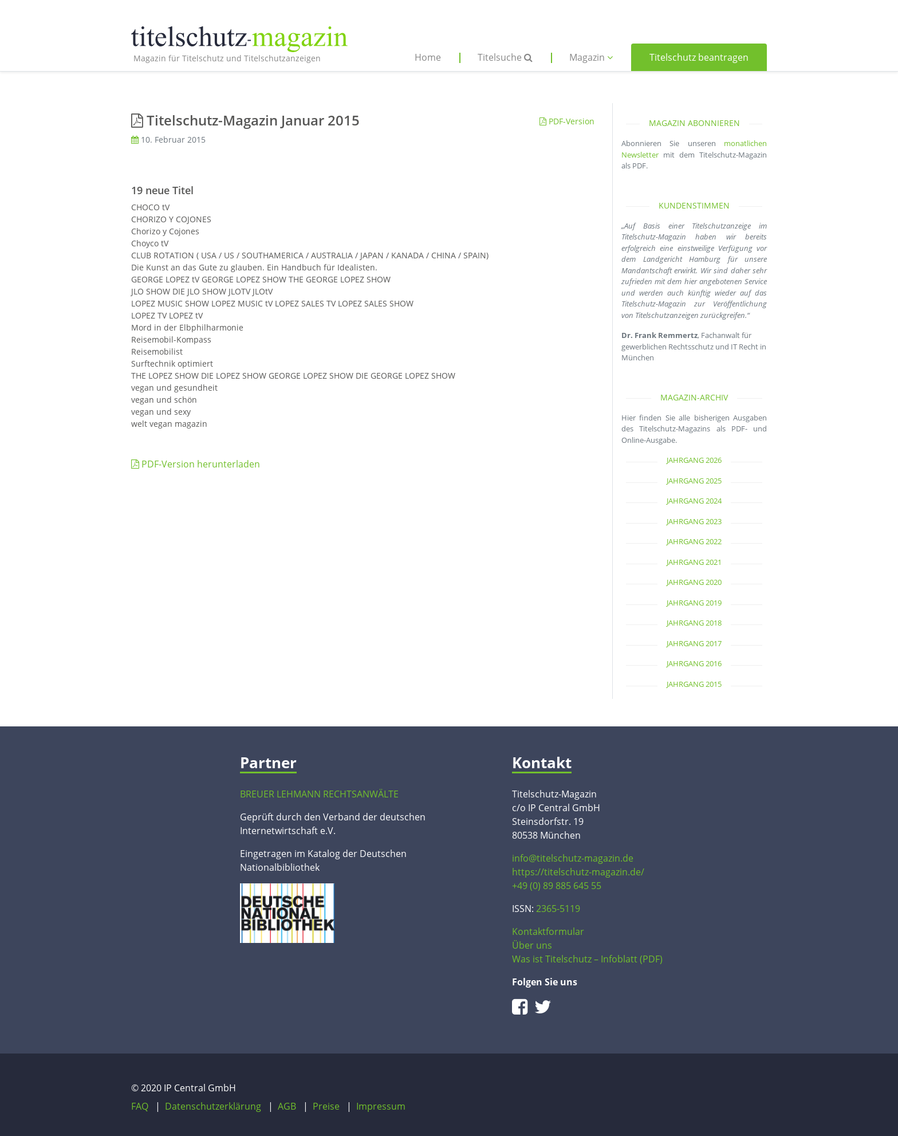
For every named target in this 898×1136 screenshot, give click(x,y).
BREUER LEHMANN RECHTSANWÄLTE (319, 794)
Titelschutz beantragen (699, 57)
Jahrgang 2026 (694, 460)
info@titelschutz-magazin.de (572, 858)
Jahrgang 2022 (694, 541)
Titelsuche (505, 57)
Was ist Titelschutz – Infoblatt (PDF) (587, 959)
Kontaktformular (548, 931)
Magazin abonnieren (694, 122)
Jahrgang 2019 (694, 603)
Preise (326, 1106)
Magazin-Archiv (694, 397)
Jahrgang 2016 (694, 663)
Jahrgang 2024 (694, 501)
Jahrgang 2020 (694, 582)
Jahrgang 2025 (694, 480)
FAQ (139, 1106)
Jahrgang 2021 (694, 562)
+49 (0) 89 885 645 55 (556, 885)
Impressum (380, 1106)
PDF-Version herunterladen (195, 464)
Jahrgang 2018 (694, 623)
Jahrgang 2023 (694, 521)
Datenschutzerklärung (213, 1106)
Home (428, 57)
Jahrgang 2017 (694, 643)
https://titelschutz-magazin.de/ (578, 872)
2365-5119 (558, 908)
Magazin (591, 57)
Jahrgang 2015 (694, 684)
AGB (287, 1106)
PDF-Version (566, 121)
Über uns (532, 945)
